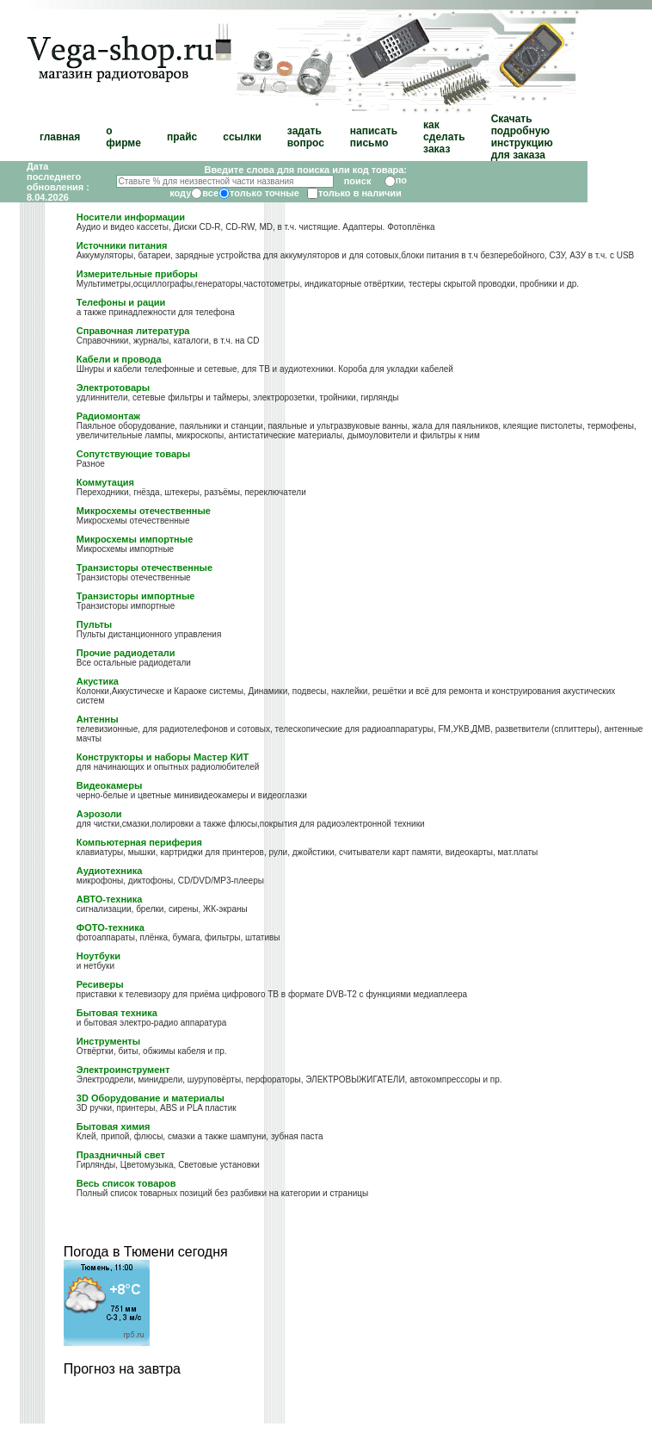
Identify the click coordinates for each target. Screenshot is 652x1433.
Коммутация (105, 482)
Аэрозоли (99, 814)
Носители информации (131, 217)
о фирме (123, 137)
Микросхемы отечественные (144, 511)
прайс (182, 137)
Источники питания (122, 245)
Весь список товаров (126, 1183)
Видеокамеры (110, 785)
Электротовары (113, 387)
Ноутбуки (98, 956)
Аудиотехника (109, 870)
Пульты (94, 624)
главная (60, 137)
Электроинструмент (123, 1069)
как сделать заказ (444, 137)
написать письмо (373, 137)
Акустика (98, 681)
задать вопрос (305, 137)
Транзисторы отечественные (144, 567)
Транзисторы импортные (136, 596)
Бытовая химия (114, 1126)
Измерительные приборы (137, 274)
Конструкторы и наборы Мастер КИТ (163, 757)
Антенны (98, 719)
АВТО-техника (110, 899)
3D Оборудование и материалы (151, 1098)
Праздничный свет (121, 1155)
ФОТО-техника (111, 927)
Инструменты (108, 1041)
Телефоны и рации (121, 302)
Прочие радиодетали (126, 653)
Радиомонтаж (108, 416)
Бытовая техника (117, 1013)
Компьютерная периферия (139, 842)
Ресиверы (100, 984)
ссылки (242, 137)
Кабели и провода (119, 359)
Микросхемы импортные (135, 539)
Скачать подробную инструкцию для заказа (522, 137)
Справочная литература (133, 331)
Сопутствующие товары (133, 454)
